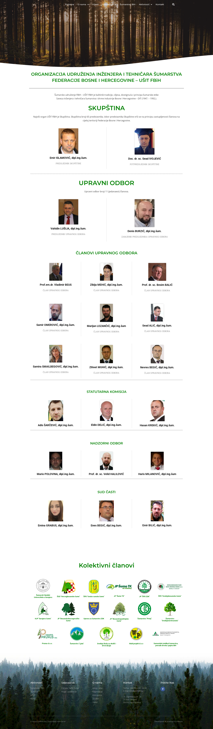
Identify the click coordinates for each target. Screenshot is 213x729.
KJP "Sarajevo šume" (43, 619)
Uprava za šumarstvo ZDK (94, 619)
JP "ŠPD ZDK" (144, 596)
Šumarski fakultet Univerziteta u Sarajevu (43, 596)
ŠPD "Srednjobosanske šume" (169, 596)
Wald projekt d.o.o (136, 644)
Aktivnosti (145, 5)
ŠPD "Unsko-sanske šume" (93, 596)
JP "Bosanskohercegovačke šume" (68, 620)
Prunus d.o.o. (47, 643)
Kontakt (160, 5)
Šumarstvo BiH (127, 5)
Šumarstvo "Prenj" (144, 619)
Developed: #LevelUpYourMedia (168, 721)
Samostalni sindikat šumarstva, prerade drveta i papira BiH (166, 644)
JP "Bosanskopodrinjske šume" (119, 620)
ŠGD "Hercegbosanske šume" (68, 596)
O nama (83, 5)
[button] (173, 5)
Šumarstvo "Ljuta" (77, 644)
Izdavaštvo (109, 5)
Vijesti (95, 5)
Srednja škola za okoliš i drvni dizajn (106, 645)
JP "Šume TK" (119, 596)
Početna (69, 5)
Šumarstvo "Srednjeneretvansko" (170, 620)
